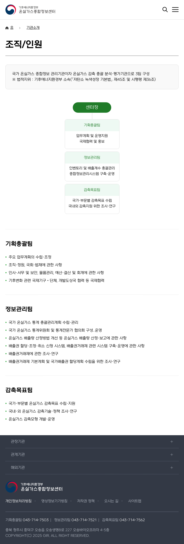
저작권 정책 (85, 501)
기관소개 (33, 28)
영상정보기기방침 (54, 501)
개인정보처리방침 (18, 501)
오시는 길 (111, 501)
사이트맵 (134, 501)
